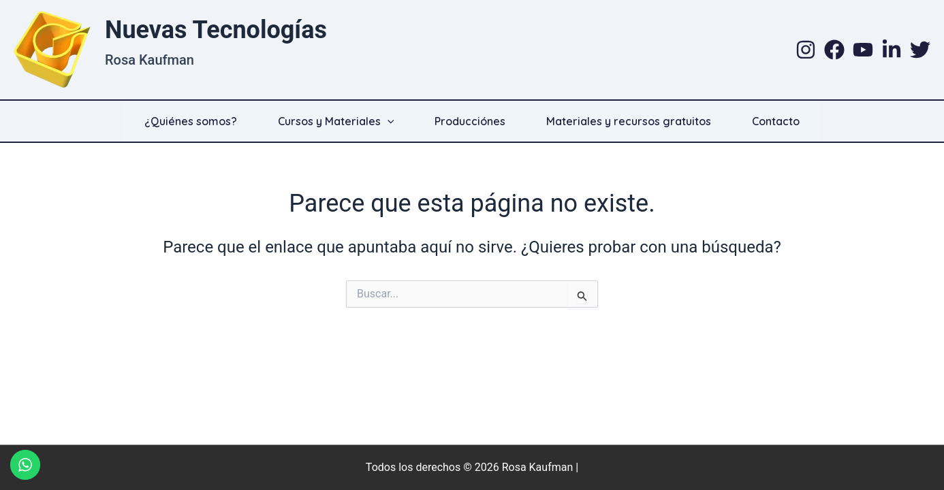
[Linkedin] (891, 49)
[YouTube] (863, 49)
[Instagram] (806, 49)
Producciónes (470, 121)
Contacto (776, 121)
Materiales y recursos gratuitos (628, 121)
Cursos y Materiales (336, 121)
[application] (387, 121)
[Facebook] (834, 49)
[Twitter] (920, 49)
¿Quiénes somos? (190, 121)
